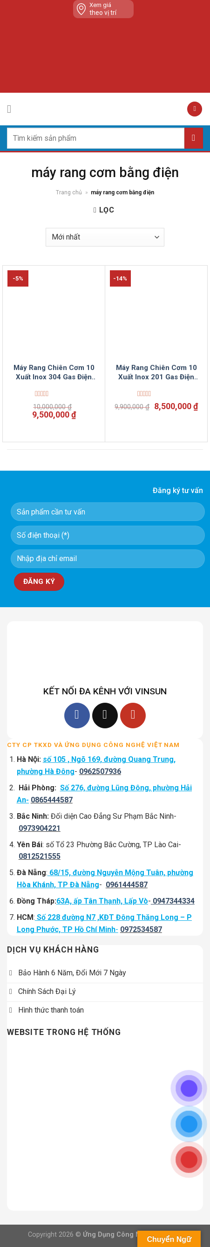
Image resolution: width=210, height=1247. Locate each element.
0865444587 (52, 799)
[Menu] (12, 108)
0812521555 (40, 856)
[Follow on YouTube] (133, 715)
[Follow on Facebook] (77, 715)
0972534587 (141, 929)
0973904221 (40, 828)
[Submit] (193, 138)
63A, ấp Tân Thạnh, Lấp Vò (102, 901)
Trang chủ (69, 192)
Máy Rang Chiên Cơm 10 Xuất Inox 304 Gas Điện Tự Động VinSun (54, 372)
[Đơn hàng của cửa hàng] (105, 237)
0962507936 (100, 771)
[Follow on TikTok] (105, 715)
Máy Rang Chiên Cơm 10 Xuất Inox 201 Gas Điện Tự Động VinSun (156, 372)
